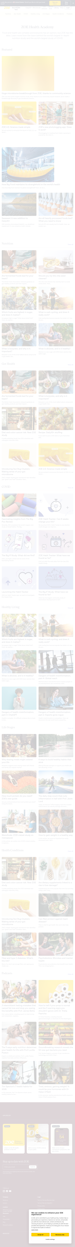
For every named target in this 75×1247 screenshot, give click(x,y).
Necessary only (60, 1234)
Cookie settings (50, 1239)
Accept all (40, 1234)
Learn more (34, 1230)
